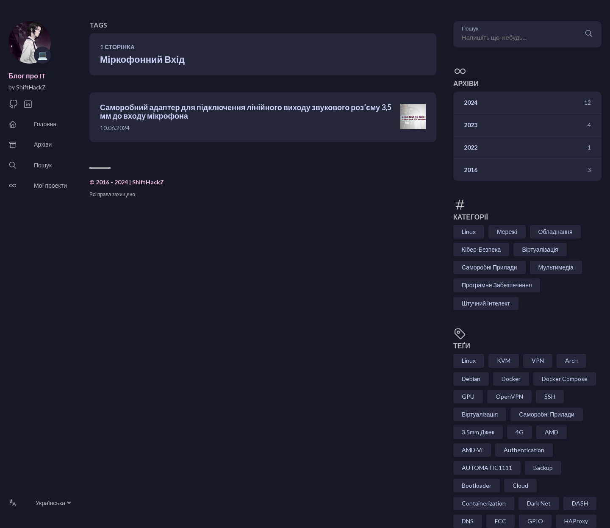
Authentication (524, 449)
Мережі (507, 231)
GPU (468, 396)
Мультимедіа (556, 267)
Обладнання (555, 231)
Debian (471, 378)
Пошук (470, 28)
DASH (580, 503)
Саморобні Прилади (489, 267)
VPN (538, 360)
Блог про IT (27, 76)
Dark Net (539, 503)
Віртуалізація (540, 249)
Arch (571, 360)
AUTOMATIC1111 (487, 467)
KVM (503, 360)
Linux (469, 231)
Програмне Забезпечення (497, 285)
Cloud (520, 485)
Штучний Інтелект (486, 303)
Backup (543, 467)
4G (520, 432)
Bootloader (476, 485)
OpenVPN (509, 396)
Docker (511, 378)
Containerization (484, 503)
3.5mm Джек (478, 432)
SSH (549, 396)
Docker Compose (565, 378)
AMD (551, 432)
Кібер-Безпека (481, 249)
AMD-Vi (472, 449)
